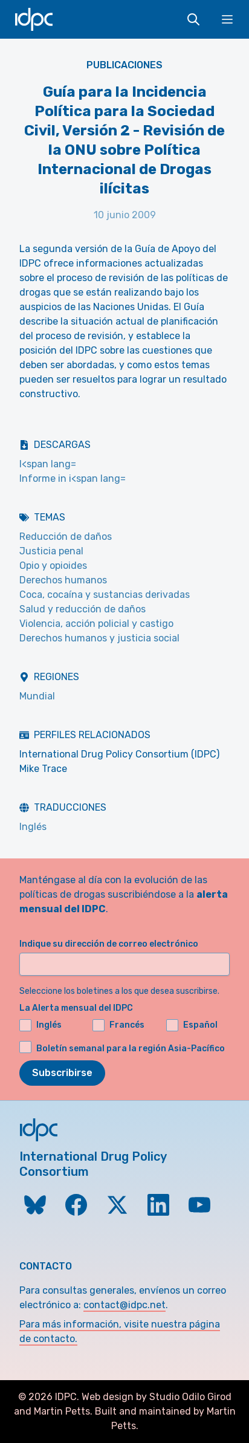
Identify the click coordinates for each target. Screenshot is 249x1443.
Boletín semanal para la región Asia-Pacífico (130, 1048)
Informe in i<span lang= (72, 478)
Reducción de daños (65, 536)
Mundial (37, 696)
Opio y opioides (53, 565)
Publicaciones (124, 65)
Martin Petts (62, 1411)
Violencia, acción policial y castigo (96, 623)
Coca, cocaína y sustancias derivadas (104, 594)
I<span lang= (47, 464)
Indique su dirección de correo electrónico (108, 944)
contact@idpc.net (124, 1305)
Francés (118, 1025)
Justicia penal (51, 551)
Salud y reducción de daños (82, 609)
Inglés (33, 826)
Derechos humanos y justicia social (99, 638)
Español (192, 1025)
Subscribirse (62, 1072)
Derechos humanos (63, 580)
